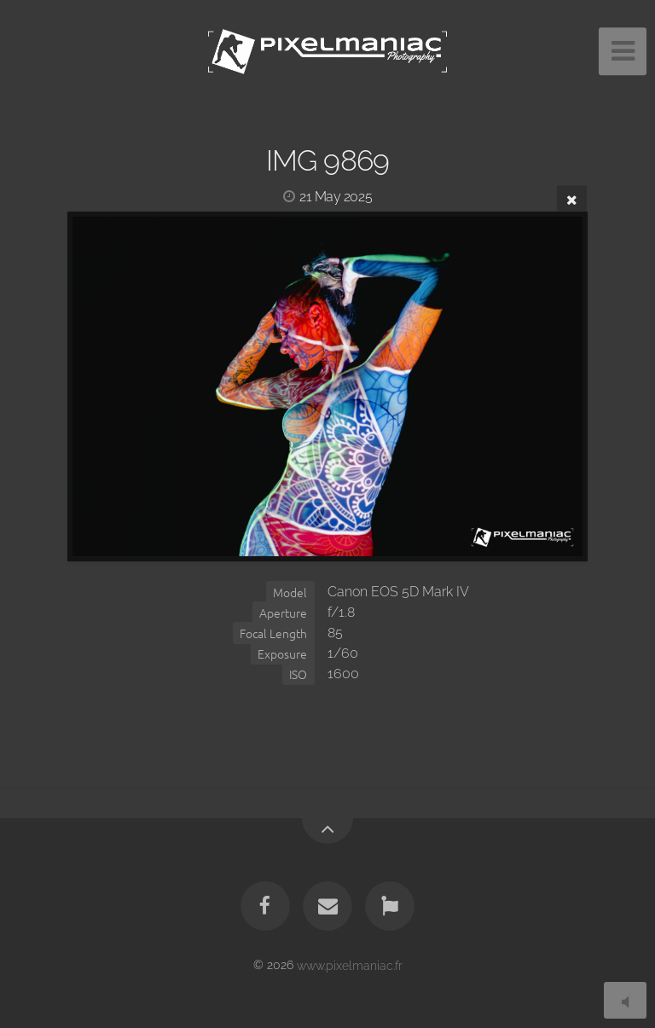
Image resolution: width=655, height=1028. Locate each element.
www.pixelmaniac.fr (350, 964)
